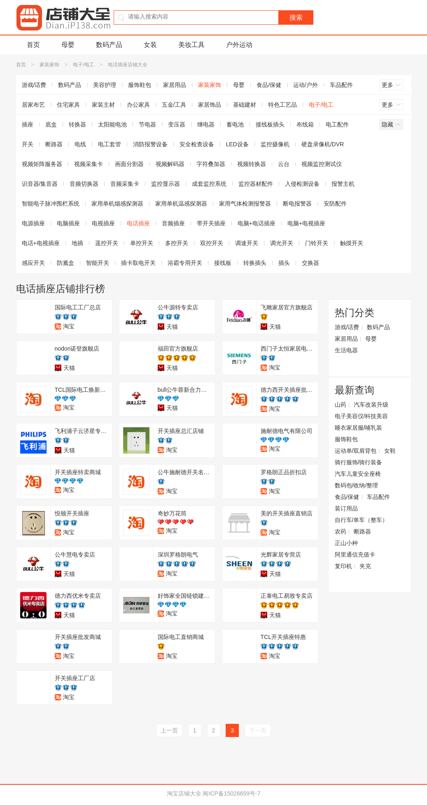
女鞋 (390, 450)
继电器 (206, 124)
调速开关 (246, 243)
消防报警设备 (150, 144)
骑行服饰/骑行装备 (359, 462)
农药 (340, 531)
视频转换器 (251, 164)
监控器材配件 (255, 183)
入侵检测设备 (302, 183)
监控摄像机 (275, 144)
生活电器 (346, 350)
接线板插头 (270, 124)
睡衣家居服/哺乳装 (359, 427)
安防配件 (335, 203)
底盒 (51, 124)
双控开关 (211, 243)
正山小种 (346, 543)
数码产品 (109, 44)
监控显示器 (165, 183)
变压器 (176, 124)
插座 (27, 124)
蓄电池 (235, 124)
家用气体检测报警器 (245, 203)
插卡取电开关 (138, 263)
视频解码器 (170, 164)
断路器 (54, 144)
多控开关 (176, 243)
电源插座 (33, 223)
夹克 (365, 566)
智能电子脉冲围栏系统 (50, 203)
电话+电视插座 (41, 243)
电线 (80, 144)
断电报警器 (297, 203)
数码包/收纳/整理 (356, 485)
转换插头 (254, 263)
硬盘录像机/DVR (322, 144)
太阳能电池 (112, 124)
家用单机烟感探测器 (117, 203)
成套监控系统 (209, 183)
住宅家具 (68, 104)
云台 (283, 164)
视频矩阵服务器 (42, 164)
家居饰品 (209, 104)
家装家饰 (49, 65)
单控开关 (141, 243)
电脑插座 (68, 223)
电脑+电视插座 (306, 223)
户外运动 (239, 44)
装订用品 (346, 508)
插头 (284, 263)
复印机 (343, 566)
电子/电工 (83, 65)
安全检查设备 (197, 144)
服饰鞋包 (139, 85)
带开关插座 (211, 223)
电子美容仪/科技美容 (361, 416)
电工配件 (337, 124)
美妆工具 (191, 44)
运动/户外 (305, 85)
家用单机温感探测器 (181, 203)
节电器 (147, 124)
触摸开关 (351, 243)
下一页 (257, 730)
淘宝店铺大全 (184, 793)
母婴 (68, 44)
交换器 (310, 263)
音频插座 (173, 223)
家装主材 (103, 104)
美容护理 (104, 85)
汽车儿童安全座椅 (358, 473)
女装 (150, 44)
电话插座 (138, 223)
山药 (340, 404)
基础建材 (244, 104)
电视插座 (103, 223)
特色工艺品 (282, 104)
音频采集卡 (124, 183)
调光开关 (281, 243)
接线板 (222, 263)
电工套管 (109, 144)
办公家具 (138, 104)
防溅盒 (65, 263)
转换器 (77, 124)
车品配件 (341, 85)
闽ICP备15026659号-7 (231, 793)
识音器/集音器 (40, 183)
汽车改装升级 (371, 404)
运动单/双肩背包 (356, 450)
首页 (33, 44)
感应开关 (33, 263)
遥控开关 (106, 243)
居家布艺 (33, 104)
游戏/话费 (34, 85)
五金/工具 (174, 104)
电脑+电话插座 (256, 223)
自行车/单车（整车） (361, 520)
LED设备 (237, 144)
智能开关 (97, 263)
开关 (27, 144)
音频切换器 (84, 183)
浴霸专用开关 (185, 263)
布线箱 (305, 124)
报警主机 (343, 183)
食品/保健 (269, 85)
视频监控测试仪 (321, 164)
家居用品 (174, 85)
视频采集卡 (88, 164)
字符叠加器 (210, 164)
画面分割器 (129, 164)
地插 (77, 243)
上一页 (169, 730)
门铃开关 (316, 243)
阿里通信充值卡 (355, 554)
